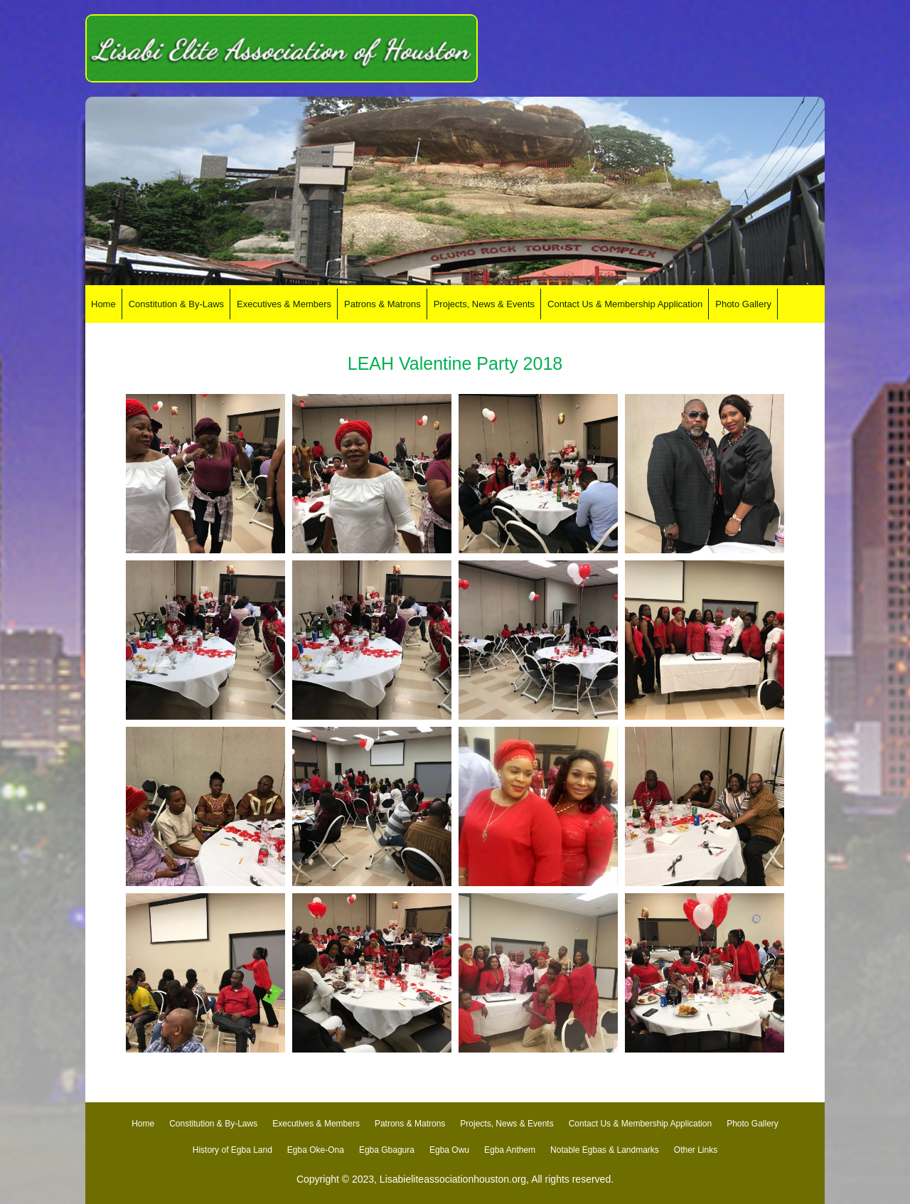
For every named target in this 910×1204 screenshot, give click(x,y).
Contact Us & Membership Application (640, 1123)
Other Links (695, 1150)
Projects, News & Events (506, 1123)
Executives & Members (316, 1123)
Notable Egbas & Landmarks (604, 1150)
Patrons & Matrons (410, 1123)
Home (143, 1123)
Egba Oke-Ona (315, 1150)
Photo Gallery (752, 1123)
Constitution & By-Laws (213, 1123)
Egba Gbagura (386, 1150)
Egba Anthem (509, 1150)
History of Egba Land (232, 1150)
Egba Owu (449, 1150)
